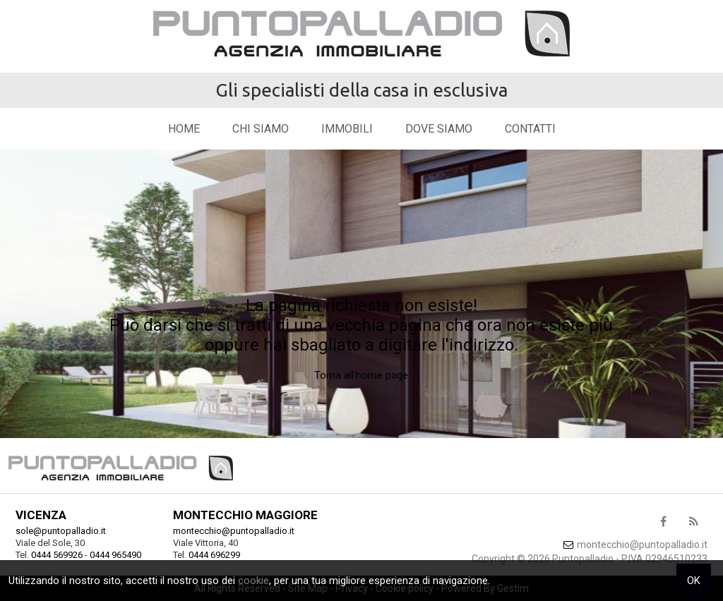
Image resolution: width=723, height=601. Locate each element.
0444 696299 (214, 555)
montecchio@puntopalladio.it (233, 531)
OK (693, 580)
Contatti (530, 128)
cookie (253, 580)
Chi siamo (260, 128)
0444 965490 (115, 555)
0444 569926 (57, 555)
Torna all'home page (361, 375)
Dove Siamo (438, 128)
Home (184, 128)
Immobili (347, 128)
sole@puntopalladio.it (61, 531)
